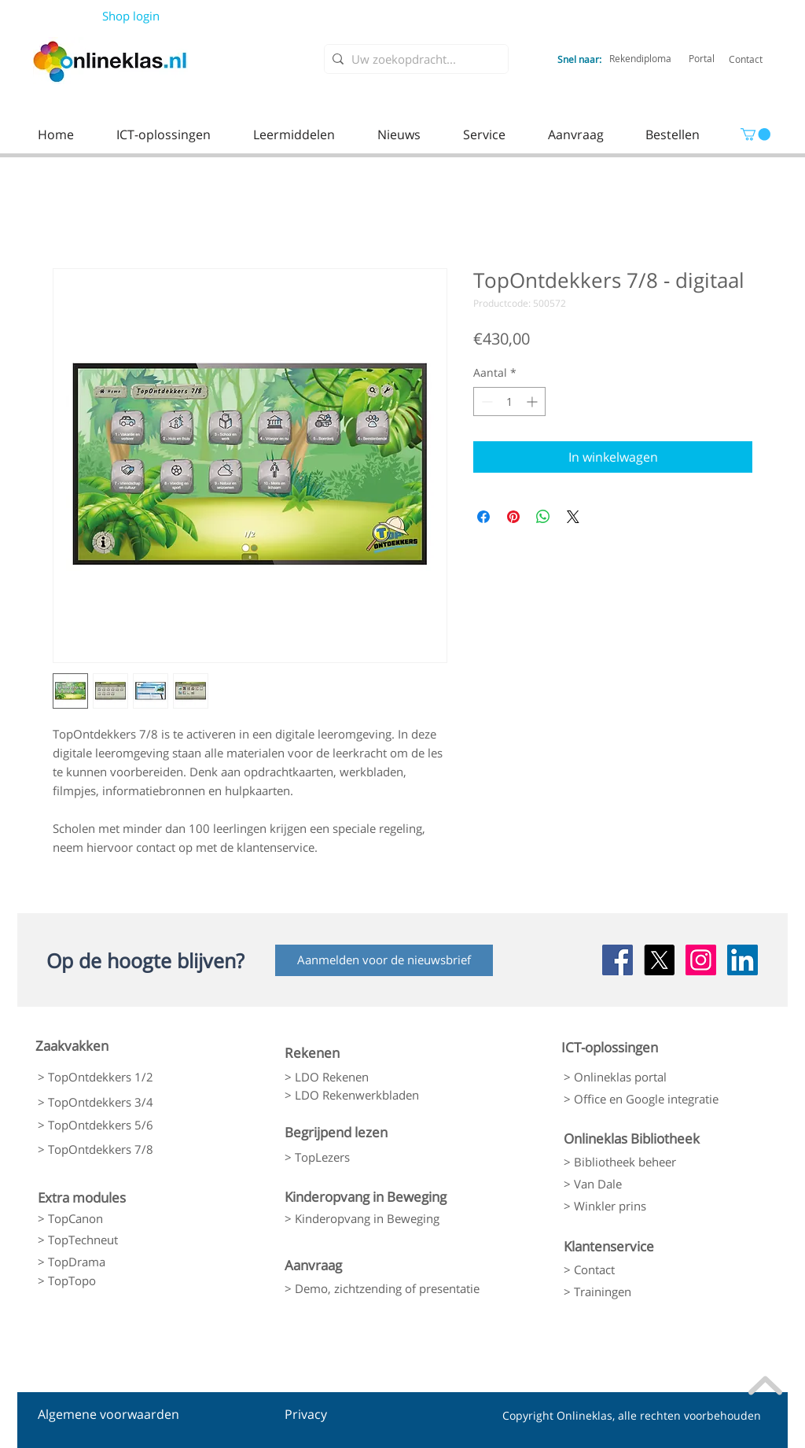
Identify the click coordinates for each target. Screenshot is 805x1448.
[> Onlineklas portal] (645, 1077)
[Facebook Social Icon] (617, 960)
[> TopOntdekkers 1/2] (120, 1077)
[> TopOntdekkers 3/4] (120, 1102)
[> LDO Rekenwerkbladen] (367, 1095)
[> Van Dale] (645, 1184)
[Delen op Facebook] (483, 516)
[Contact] (746, 59)
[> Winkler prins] (645, 1206)
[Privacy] (314, 1415)
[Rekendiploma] (640, 58)
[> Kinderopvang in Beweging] (376, 1218)
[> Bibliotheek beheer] (645, 1161)
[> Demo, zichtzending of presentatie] (382, 1288)
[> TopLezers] (367, 1157)
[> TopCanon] (120, 1219)
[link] (755, 134)
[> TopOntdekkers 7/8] (120, 1149)
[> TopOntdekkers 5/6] (120, 1125)
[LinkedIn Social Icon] (742, 960)
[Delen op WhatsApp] (543, 516)
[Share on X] (573, 516)
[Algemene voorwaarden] (108, 1415)
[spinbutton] (509, 401)
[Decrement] (485, 401)
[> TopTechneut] (120, 1240)
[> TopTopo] (120, 1281)
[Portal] (702, 58)
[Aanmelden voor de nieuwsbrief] (384, 960)
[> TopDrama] (120, 1262)
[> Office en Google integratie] (648, 1099)
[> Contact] (645, 1269)
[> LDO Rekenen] (367, 1077)
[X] (659, 960)
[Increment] (533, 401)
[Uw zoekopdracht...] (413, 59)
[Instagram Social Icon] (701, 960)
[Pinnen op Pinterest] (513, 516)
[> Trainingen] (645, 1291)
